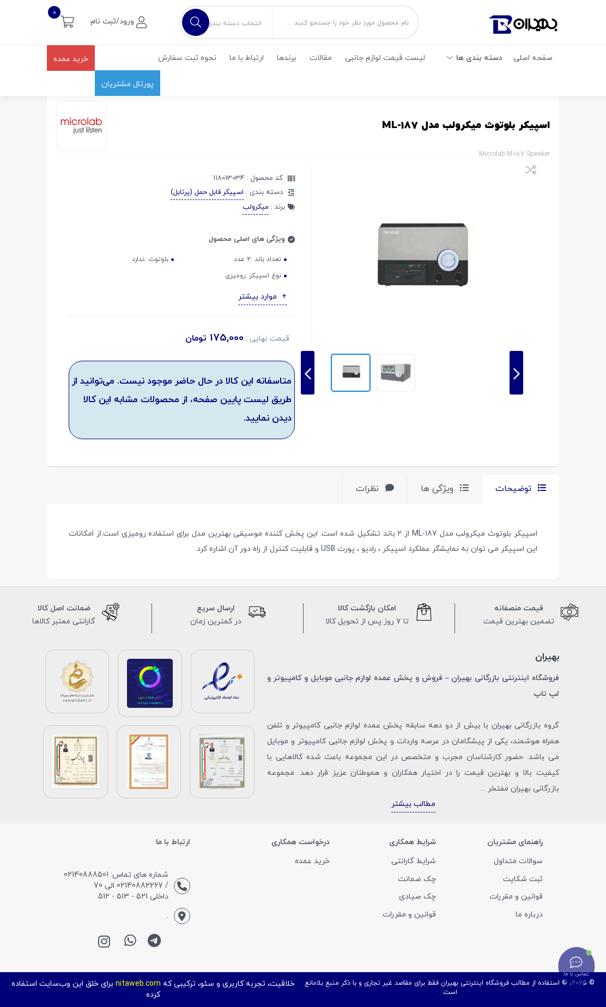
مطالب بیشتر (413, 804)
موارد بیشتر (258, 297)
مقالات (321, 58)
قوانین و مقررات (516, 896)
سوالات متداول (518, 861)
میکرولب (256, 207)
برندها (286, 58)
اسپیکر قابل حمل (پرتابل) (207, 192)
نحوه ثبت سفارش (187, 58)
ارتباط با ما (246, 58)
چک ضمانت (417, 879)
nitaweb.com (138, 984)
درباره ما (529, 914)
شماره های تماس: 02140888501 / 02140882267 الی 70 (116, 880)
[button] (67, 21)
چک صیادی (417, 896)
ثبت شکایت (523, 879)
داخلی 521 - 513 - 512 (133, 896)
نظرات (375, 489)
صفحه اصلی (533, 58)
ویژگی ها (445, 489)
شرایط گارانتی (413, 861)
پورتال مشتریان (127, 84)
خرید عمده (70, 59)
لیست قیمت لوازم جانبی (385, 58)
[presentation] (307, 373)
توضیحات (521, 489)
